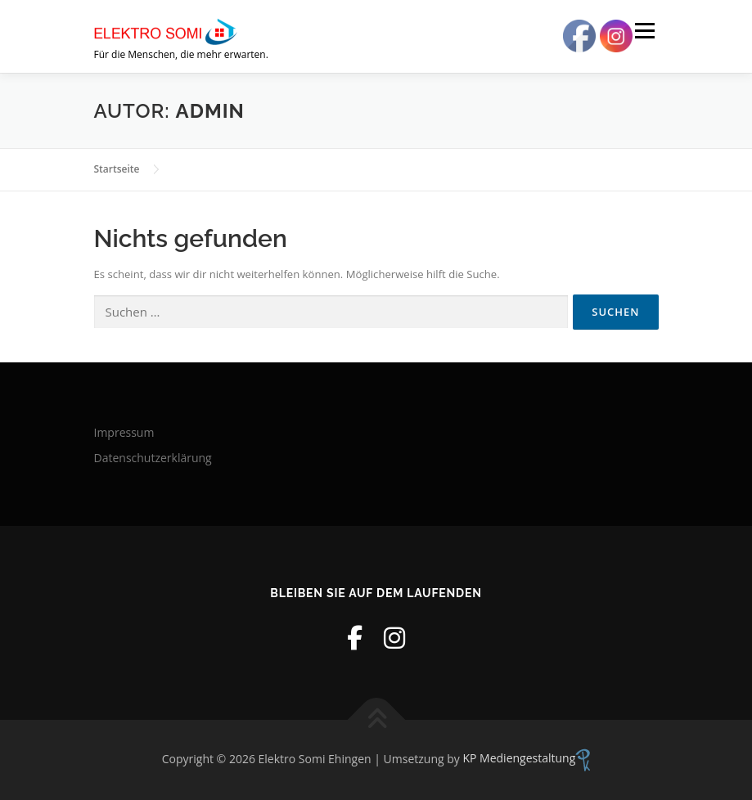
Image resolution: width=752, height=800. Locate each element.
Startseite (117, 169)
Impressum (124, 432)
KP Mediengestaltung (526, 758)
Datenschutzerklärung (153, 457)
